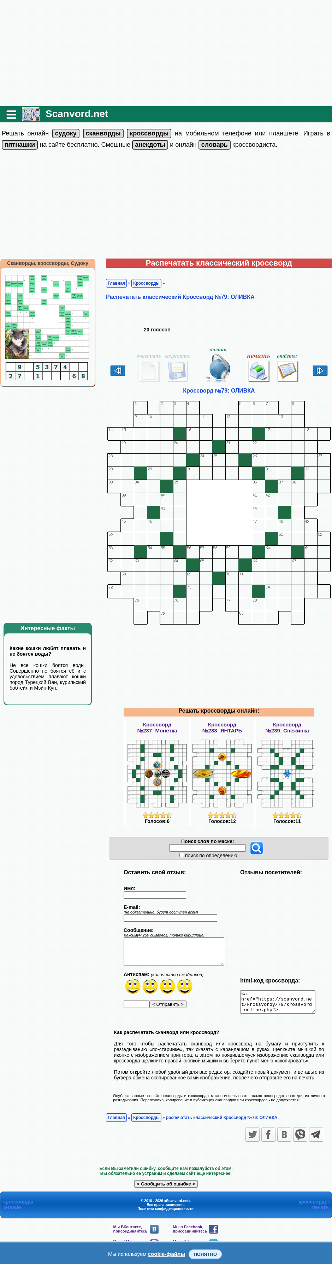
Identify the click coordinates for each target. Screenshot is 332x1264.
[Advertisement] (166, 53)
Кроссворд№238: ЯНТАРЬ (222, 727)
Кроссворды (146, 283)
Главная (116, 283)
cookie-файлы (166, 1254)
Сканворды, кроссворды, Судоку (47, 263)
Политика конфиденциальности (165, 1213)
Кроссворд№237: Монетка (157, 727)
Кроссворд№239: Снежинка (287, 727)
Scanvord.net (77, 113)
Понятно (205, 1254)
